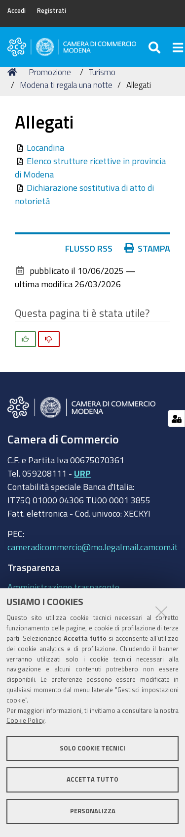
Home (13, 72)
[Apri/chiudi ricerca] (156, 47)
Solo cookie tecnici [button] (92, 748)
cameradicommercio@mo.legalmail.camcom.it (92, 546)
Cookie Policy (25, 720)
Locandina (45, 147)
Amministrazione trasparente (63, 586)
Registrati (51, 10)
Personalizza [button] (92, 811)
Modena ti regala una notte (66, 85)
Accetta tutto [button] (92, 779)
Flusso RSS (88, 248)
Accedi (16, 10)
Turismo (102, 72)
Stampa (147, 248)
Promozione (50, 72)
